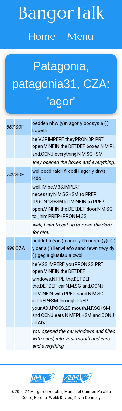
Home (42, 36)
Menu (80, 36)
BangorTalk (61, 12)
